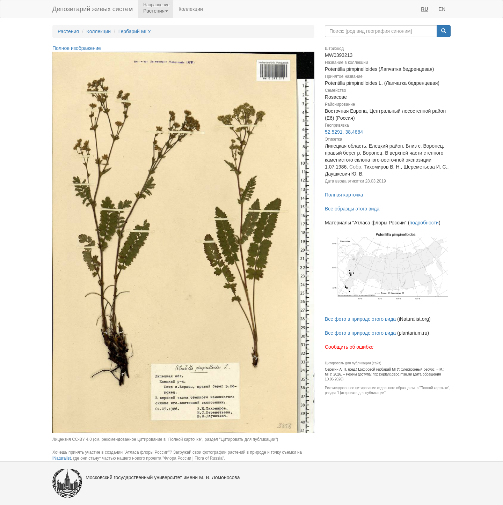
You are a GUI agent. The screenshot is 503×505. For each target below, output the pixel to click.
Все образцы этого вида (352, 208)
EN (442, 9)
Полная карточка (344, 195)
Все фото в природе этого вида (360, 319)
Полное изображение (76, 48)
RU (424, 9)
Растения (68, 31)
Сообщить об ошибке (349, 347)
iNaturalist (61, 458)
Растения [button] (155, 11)
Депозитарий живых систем (92, 9)
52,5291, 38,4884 (344, 132)
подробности (424, 222)
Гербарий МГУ (134, 31)
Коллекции (190, 9)
